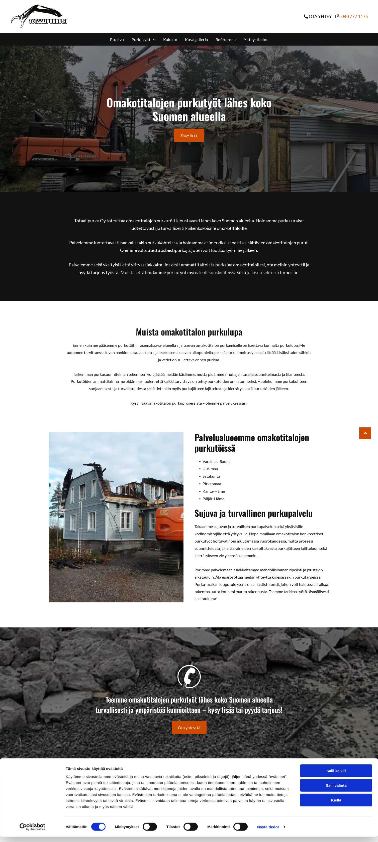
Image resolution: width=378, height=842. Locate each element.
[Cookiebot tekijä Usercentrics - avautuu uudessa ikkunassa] (32, 832)
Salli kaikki (336, 776)
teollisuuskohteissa (217, 272)
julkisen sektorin (263, 272)
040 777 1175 (354, 16)
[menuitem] (117, 39)
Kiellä (336, 805)
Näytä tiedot (268, 832)
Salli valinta (336, 791)
